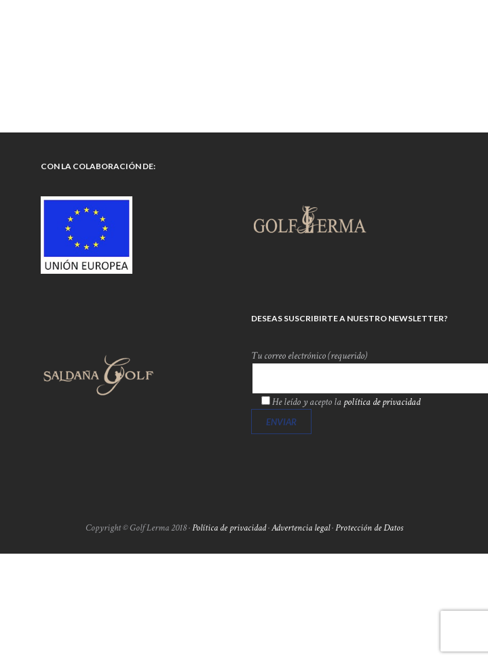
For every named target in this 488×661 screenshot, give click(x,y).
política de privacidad (381, 401)
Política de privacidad (229, 528)
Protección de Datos (369, 528)
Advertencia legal (300, 528)
